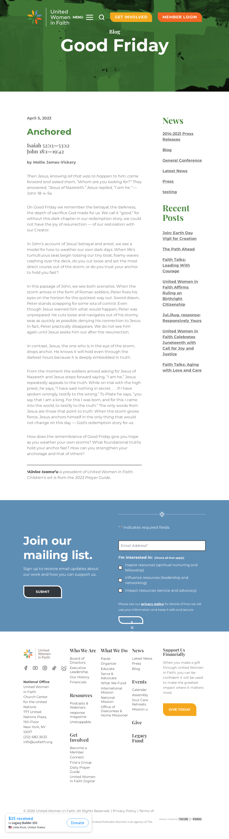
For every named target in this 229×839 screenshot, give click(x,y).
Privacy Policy (125, 816)
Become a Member (78, 755)
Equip (105, 664)
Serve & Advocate (109, 681)
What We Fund (113, 689)
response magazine (78, 720)
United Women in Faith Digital (82, 784)
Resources (81, 701)
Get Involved (131, 17)
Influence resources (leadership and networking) (156, 586)
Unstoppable (80, 727)
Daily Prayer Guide (80, 775)
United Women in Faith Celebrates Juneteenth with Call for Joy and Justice (180, 342)
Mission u (140, 715)
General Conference (182, 160)
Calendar (139, 695)
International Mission (111, 696)
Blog (167, 150)
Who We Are (83, 656)
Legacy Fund (139, 743)
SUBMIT (43, 597)
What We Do (114, 656)
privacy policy (152, 609)
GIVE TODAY (179, 715)
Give (137, 728)
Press (168, 181)
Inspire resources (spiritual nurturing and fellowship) (161, 573)
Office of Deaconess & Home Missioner (114, 716)
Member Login (180, 17)
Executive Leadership (79, 675)
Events (139, 687)
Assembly (140, 701)
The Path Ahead (179, 249)
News (138, 656)
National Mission (108, 705)
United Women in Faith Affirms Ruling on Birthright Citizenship (180, 293)
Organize (108, 669)
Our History (79, 683)
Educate (107, 674)
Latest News (175, 171)
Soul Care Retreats (140, 708)
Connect (77, 763)
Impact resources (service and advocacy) (161, 596)
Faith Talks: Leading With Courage (176, 265)
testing (170, 192)
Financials (78, 688)
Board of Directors (78, 666)
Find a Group (81, 768)
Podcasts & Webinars (79, 711)
